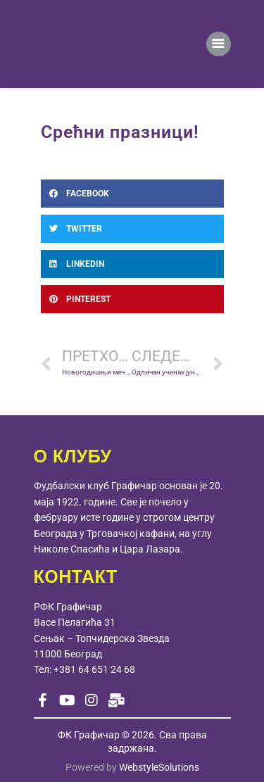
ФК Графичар (89, 734)
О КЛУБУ (73, 456)
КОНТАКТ (76, 576)
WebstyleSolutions (159, 767)
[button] (132, 193)
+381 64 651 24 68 (94, 669)
